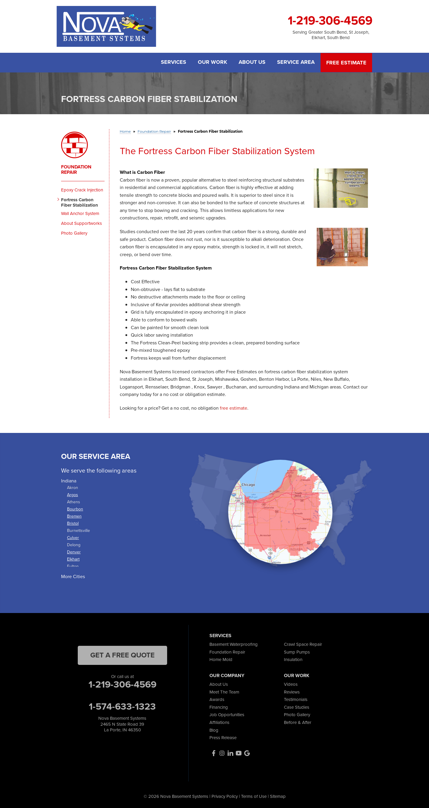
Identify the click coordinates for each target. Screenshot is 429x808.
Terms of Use (254, 796)
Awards (216, 699)
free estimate (233, 407)
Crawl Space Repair (303, 644)
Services (173, 62)
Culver (73, 537)
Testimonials (295, 699)
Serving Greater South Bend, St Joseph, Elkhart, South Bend (331, 35)
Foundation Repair (76, 169)
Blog (213, 729)
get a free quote (122, 654)
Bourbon (75, 509)
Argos (72, 494)
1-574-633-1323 (122, 706)
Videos (291, 684)
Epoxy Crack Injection (82, 189)
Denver (74, 552)
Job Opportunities (226, 714)
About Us (252, 62)
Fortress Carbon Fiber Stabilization (79, 202)
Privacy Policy (225, 796)
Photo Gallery (74, 233)
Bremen (74, 516)
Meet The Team (224, 691)
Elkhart (73, 559)
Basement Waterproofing (233, 644)
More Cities (73, 576)
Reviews (292, 691)
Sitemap (278, 796)
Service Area (296, 62)
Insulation (293, 659)
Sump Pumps (297, 651)
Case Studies (296, 707)
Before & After (297, 722)
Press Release (223, 737)
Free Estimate (346, 62)
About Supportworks (81, 223)
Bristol (73, 523)
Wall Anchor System (80, 213)
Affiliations (219, 722)
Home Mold (220, 659)
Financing (218, 707)
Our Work (212, 62)
